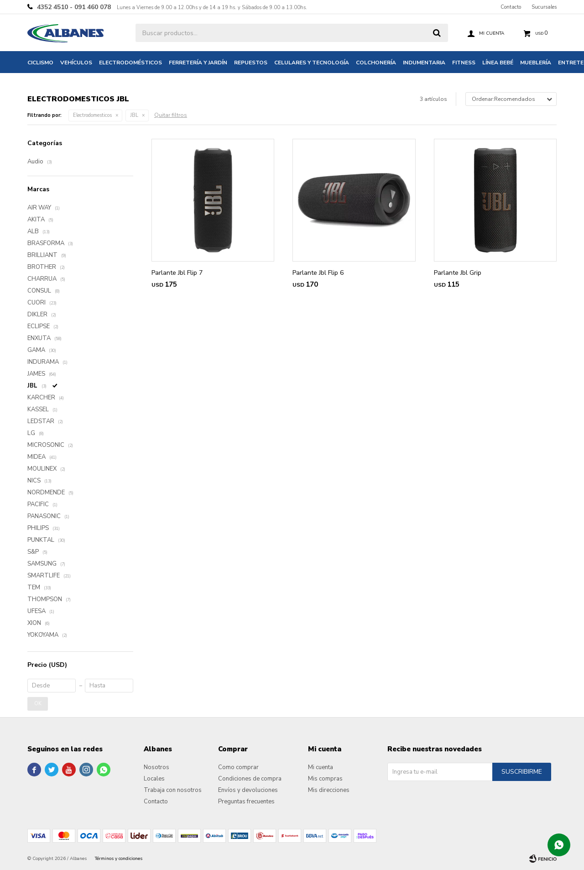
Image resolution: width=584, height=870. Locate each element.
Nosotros (156, 767)
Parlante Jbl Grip (457, 272)
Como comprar (238, 767)
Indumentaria (424, 62)
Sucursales (544, 7)
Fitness (463, 62)
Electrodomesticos (92, 115)
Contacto (511, 7)
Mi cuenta (320, 767)
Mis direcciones (328, 790)
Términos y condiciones (118, 858)
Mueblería (535, 62)
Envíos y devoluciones (248, 790)
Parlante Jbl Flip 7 (177, 272)
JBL (134, 115)
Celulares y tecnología (311, 62)
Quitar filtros (170, 115)
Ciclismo (40, 62)
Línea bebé (497, 62)
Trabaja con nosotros (173, 790)
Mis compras (325, 779)
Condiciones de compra (250, 779)
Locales (154, 779)
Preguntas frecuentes (246, 801)
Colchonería (376, 62)
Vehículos (76, 62)
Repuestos (250, 62)
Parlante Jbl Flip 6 (318, 272)
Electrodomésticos (130, 62)
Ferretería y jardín (198, 62)
